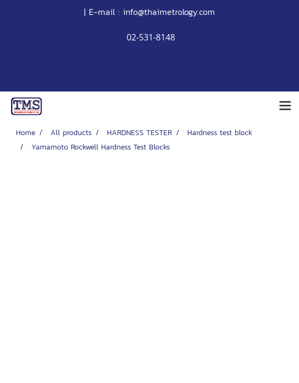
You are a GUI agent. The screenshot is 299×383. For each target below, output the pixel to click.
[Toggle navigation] (285, 106)
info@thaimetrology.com (169, 11)
